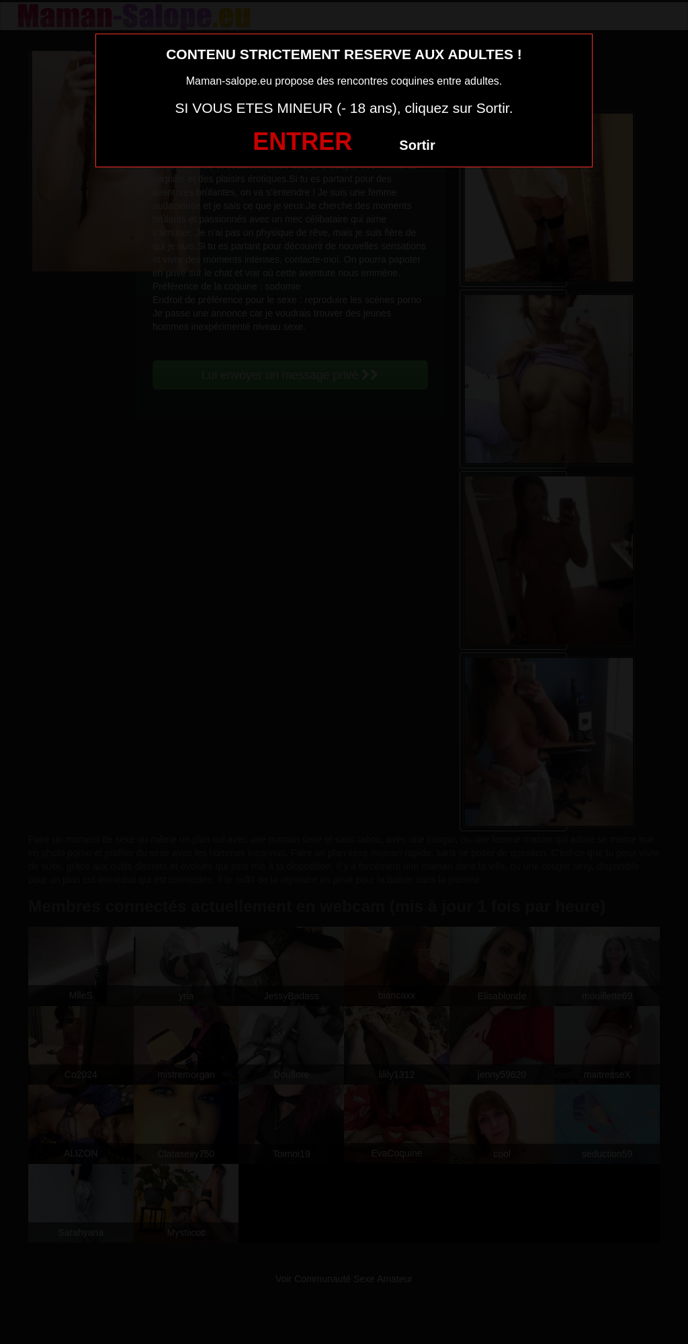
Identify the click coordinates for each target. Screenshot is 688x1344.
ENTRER (302, 141)
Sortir (417, 145)
